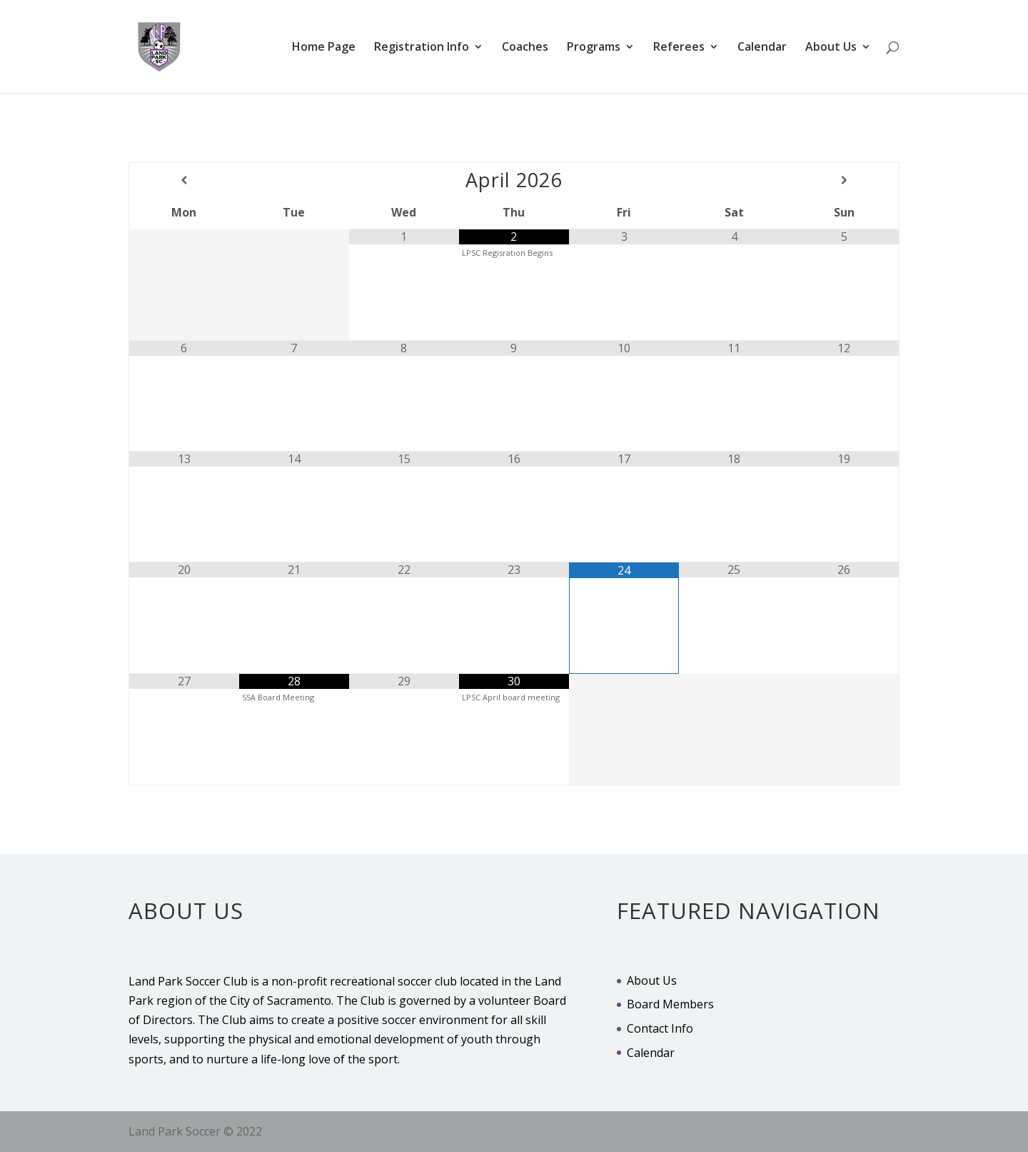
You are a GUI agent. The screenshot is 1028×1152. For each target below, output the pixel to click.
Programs (593, 47)
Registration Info (421, 47)
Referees (679, 47)
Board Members (670, 1004)
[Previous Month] (184, 180)
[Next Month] (844, 180)
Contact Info (660, 1028)
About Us (831, 47)
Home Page (324, 47)
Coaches (525, 47)
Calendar (762, 47)
